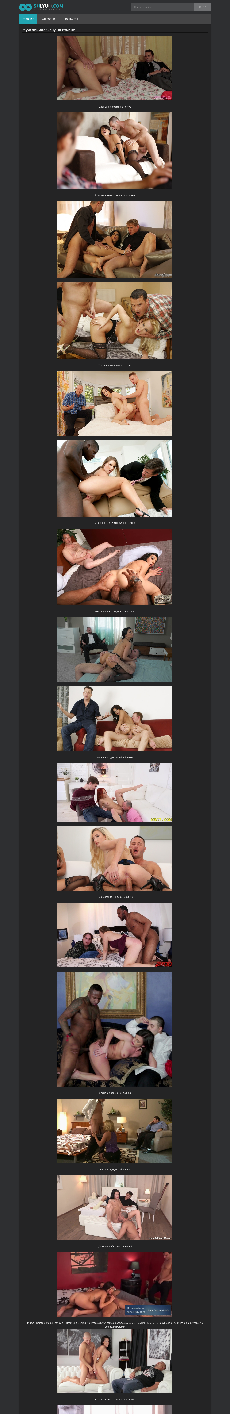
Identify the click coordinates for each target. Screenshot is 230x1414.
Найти (202, 7)
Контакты (71, 19)
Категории (48, 19)
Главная (28, 19)
